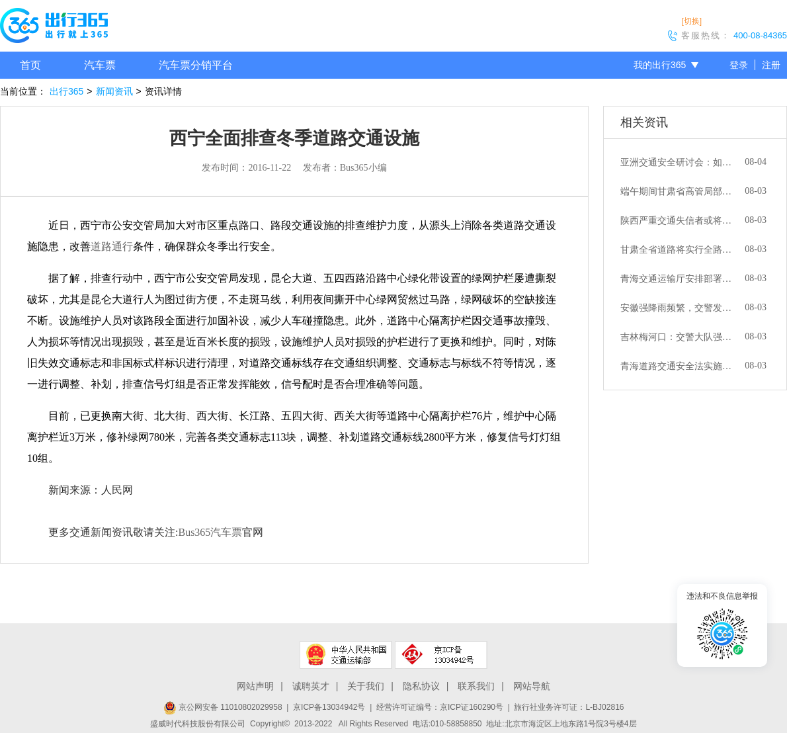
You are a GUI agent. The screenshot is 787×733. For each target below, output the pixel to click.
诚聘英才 (310, 686)
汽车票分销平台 (196, 65)
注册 (771, 65)
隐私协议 (421, 686)
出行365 (66, 91)
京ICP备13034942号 (329, 707)
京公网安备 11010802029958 (222, 707)
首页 (30, 65)
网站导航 (531, 686)
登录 (738, 65)
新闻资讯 (114, 91)
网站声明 (255, 686)
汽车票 (100, 65)
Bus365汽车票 (210, 532)
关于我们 (365, 686)
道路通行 (112, 246)
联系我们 (476, 686)
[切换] (691, 21)
